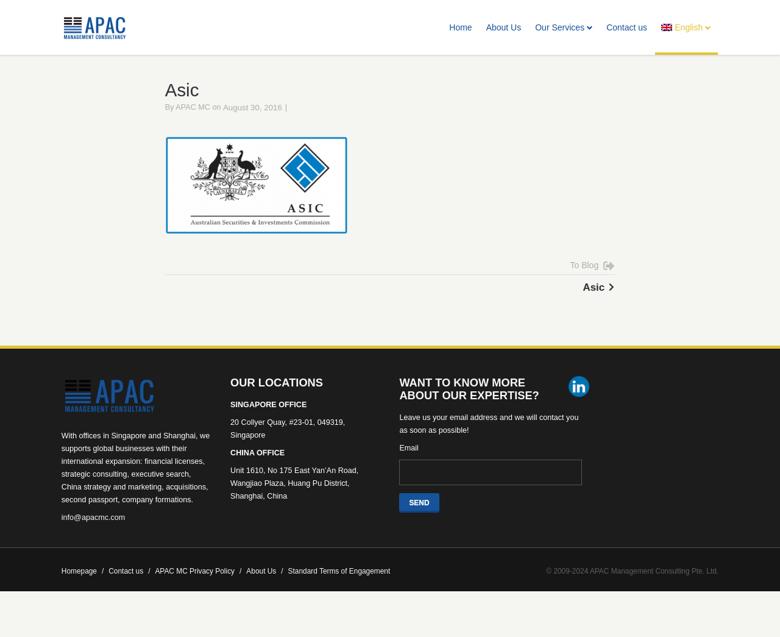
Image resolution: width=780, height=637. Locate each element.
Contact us (626, 27)
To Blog (584, 279)
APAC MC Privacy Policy (198, 585)
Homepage (83, 585)
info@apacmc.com (93, 531)
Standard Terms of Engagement (339, 585)
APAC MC (193, 122)
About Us (504, 27)
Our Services (563, 27)
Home (460, 27)
